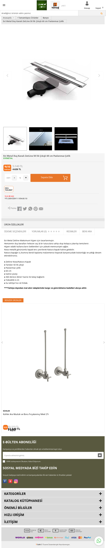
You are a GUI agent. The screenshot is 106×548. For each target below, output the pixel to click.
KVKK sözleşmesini (13, 461)
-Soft (38, 544)
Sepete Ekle (54, 178)
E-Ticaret (44, 544)
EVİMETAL (8, 158)
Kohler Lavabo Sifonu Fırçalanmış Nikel (21, 414)
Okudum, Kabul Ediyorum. (22, 461)
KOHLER (6, 411)
